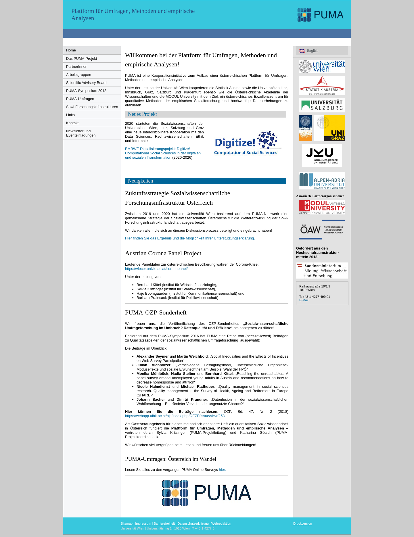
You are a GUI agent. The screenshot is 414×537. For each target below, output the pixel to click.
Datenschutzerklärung (193, 523)
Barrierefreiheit (164, 523)
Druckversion (302, 523)
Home (71, 50)
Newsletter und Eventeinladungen (80, 133)
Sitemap (127, 523)
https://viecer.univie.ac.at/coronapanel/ (156, 268)
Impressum (143, 523)
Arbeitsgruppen (78, 74)
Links (70, 115)
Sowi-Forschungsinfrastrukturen (92, 107)
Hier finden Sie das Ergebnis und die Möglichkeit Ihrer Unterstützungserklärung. (190, 238)
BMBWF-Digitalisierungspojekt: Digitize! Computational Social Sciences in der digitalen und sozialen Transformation (163, 153)
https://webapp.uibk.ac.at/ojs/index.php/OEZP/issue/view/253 (175, 416)
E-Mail (303, 300)
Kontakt (72, 123)
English (312, 51)
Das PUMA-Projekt (81, 58)
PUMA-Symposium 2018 (86, 91)
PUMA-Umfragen (80, 99)
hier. (222, 469)
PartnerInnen (76, 66)
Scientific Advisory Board (86, 82)
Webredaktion (221, 523)
